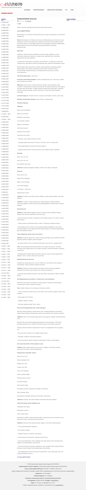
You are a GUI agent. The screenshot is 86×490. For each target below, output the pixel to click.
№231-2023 (5, 216)
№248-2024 (5, 168)
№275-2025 (5, 95)
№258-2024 (5, 141)
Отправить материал (7, 13)
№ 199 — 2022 (6, 297)
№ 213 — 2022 (6, 265)
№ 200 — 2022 (6, 294)
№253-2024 (5, 154)
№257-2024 (5, 143)
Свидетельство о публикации (54, 10)
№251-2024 (5, 159)
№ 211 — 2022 (6, 270)
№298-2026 (5, 33)
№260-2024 (5, 135)
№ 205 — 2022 (6, 284)
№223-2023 (5, 238)
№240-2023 (5, 189)
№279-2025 (5, 84)
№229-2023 (5, 224)
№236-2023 (5, 203)
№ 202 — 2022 (6, 292)
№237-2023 (5, 200)
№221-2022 (5, 243)
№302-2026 (5, 22)
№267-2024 (5, 116)
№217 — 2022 (6, 251)
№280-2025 (5, 81)
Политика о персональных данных (34, 478)
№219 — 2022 (6, 248)
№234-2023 (5, 208)
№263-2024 (5, 127)
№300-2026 (5, 27)
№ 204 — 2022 (6, 286)
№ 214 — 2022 (6, 262)
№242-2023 (5, 184)
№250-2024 (5, 162)
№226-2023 (5, 230)
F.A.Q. (66, 10)
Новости (29, 21)
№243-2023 (5, 181)
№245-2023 (5, 176)
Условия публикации (38, 10)
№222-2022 (5, 240)
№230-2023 (5, 219)
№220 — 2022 (6, 246)
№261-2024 (5, 132)
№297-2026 (5, 35)
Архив (72, 10)
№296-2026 (5, 38)
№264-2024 (5, 124)
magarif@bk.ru (54, 480)
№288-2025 (5, 60)
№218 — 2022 (6, 254)
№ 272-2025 (5, 106)
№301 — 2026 (6, 25)
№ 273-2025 (5, 100)
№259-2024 (5, 138)
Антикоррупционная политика (53, 478)
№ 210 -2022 (5, 273)
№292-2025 (5, 49)
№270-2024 (5, 108)
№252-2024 (5, 157)
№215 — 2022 (6, 259)
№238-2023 (5, 197)
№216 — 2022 (6, 257)
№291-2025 (5, 52)
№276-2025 (5, 92)
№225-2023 (5, 232)
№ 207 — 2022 (6, 278)
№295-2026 (5, 41)
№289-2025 (5, 57)
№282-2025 (5, 76)
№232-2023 (5, 213)
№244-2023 (5, 178)
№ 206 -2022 (5, 281)
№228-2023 (5, 227)
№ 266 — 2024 (6, 119)
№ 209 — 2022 (6, 275)
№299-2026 (5, 30)
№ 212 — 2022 (6, 267)
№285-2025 (5, 68)
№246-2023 (5, 173)
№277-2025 (5, 89)
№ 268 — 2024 (6, 114)
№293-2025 (5, 46)
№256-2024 (5, 146)
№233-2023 (5, 211)
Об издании (27, 10)
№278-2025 (5, 87)
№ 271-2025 (5, 103)
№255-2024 (5, 149)
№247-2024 (5, 170)
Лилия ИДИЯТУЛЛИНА (24, 457)
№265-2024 (5, 122)
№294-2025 (5, 43)
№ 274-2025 (5, 97)
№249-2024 (5, 165)
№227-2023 (5, 221)
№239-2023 (5, 195)
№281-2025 (5, 79)
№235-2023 (5, 205)
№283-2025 (5, 73)
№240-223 (5, 192)
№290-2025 (5, 54)
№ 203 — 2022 (6, 289)
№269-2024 (5, 111)
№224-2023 (5, 235)
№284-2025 (5, 70)
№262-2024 (5, 130)
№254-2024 (5, 151)
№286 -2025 (5, 65)
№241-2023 (5, 186)
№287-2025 (5, 62)
